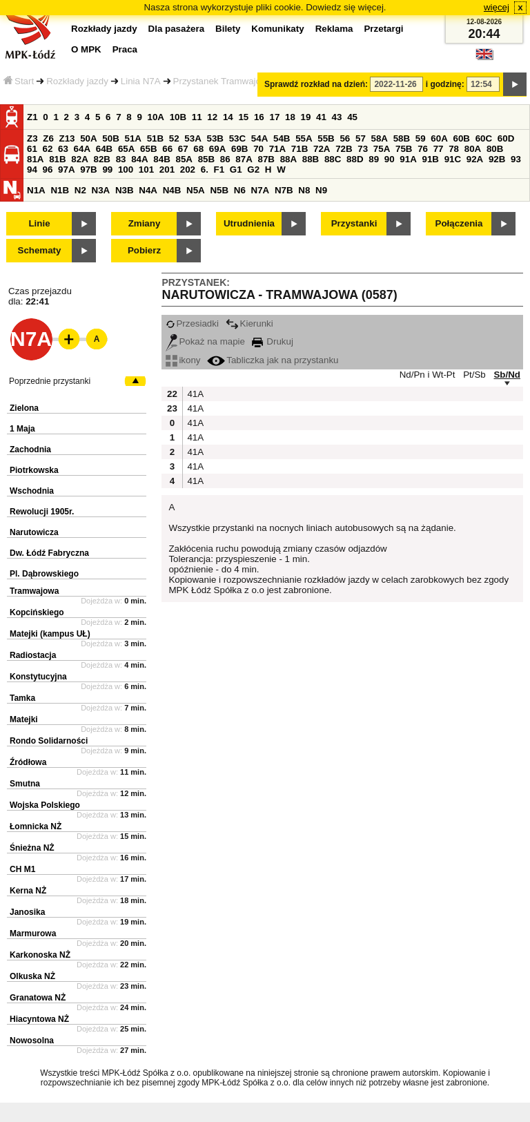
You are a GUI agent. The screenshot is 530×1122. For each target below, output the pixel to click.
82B (101, 159)
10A (156, 117)
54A (259, 138)
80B (495, 149)
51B (155, 138)
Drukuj (272, 341)
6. (204, 169)
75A (381, 149)
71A (277, 149)
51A (133, 138)
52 (174, 138)
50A (88, 138)
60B (461, 138)
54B (281, 138)
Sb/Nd (506, 374)
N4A (148, 190)
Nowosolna (32, 1040)
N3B (124, 190)
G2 (253, 169)
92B (497, 159)
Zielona (24, 408)
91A (408, 159)
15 (243, 117)
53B (215, 138)
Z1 (32, 117)
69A (217, 149)
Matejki (24, 719)
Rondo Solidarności (49, 741)
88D (354, 159)
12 (212, 117)
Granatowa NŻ (38, 998)
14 (228, 117)
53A (192, 138)
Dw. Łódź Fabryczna (49, 553)
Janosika (27, 912)
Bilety (227, 28)
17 (274, 117)
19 (306, 117)
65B (148, 149)
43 (337, 117)
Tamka (22, 698)
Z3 (32, 138)
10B (178, 117)
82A (79, 159)
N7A (260, 190)
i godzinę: (445, 84)
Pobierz (144, 250)
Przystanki (354, 223)
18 (290, 117)
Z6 (48, 138)
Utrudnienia (249, 223)
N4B (172, 190)
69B (239, 149)
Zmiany (144, 223)
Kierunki (249, 323)
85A (183, 159)
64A (82, 149)
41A (194, 394)
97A (66, 169)
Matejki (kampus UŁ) (50, 634)
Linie (39, 223)
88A (288, 159)
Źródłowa (28, 762)
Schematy (39, 250)
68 (198, 149)
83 (121, 159)
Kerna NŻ (28, 891)
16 (259, 117)
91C (452, 159)
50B (110, 138)
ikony (183, 360)
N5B (219, 190)
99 (107, 169)
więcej (496, 7)
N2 (80, 190)
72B (343, 149)
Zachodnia (30, 449)
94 (32, 169)
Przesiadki (192, 323)
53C (237, 138)
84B (161, 159)
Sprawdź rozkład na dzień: (316, 84)
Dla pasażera (176, 28)
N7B (284, 190)
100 (125, 169)
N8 (304, 190)
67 (183, 149)
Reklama (334, 28)
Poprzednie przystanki (49, 381)
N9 (321, 190)
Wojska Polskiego (45, 805)
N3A (101, 190)
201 (167, 169)
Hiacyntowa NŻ (39, 1019)
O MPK (86, 49)
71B (299, 149)
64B (104, 149)
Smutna (25, 784)
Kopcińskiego (37, 612)
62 (48, 149)
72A (321, 149)
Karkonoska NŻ (40, 955)
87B (265, 159)
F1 (219, 169)
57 (360, 138)
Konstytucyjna (38, 676)
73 (362, 149)
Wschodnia (32, 491)
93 (516, 159)
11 (197, 117)
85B (206, 159)
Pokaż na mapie (205, 341)
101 (146, 169)
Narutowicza (34, 532)
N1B (59, 190)
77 (438, 149)
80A (472, 149)
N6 (240, 190)
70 (258, 149)
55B (325, 138)
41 (321, 117)
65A (126, 149)
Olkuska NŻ (32, 976)
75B (403, 149)
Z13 (67, 138)
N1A (36, 190)
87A (243, 159)
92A (475, 159)
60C (483, 138)
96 (48, 169)
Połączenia (459, 223)
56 (345, 138)
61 (32, 149)
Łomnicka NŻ (35, 826)
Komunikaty (277, 28)
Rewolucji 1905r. (42, 511)
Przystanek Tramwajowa (223, 81)
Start (18, 81)
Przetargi (383, 28)
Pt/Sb (474, 374)
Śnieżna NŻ (32, 848)
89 (374, 159)
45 (352, 117)
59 (420, 138)
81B (57, 159)
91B (430, 159)
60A (439, 138)
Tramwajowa (34, 591)
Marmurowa (33, 933)
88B (310, 159)
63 (63, 149)
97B (88, 169)
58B (401, 138)
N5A (195, 190)
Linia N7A (141, 81)
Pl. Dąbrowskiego (44, 574)
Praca (124, 49)
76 (423, 149)
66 (167, 149)
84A (139, 159)
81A (35, 159)
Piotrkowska (34, 470)
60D (506, 138)
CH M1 (22, 869)
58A (379, 138)
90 (389, 159)
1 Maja (22, 429)
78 (454, 149)
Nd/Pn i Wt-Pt (427, 374)
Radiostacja (33, 655)
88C (332, 159)
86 (225, 159)
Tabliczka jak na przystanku (272, 360)
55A (303, 138)
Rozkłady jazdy (77, 81)
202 (187, 169)
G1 (236, 169)
